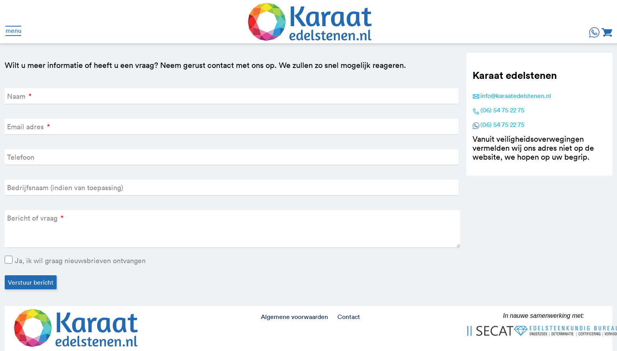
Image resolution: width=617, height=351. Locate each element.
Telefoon (20, 157)
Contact (348, 317)
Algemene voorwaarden (294, 317)
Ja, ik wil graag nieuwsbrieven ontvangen (80, 260)
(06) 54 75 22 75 (502, 110)
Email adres (28, 126)
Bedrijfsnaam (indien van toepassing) (65, 187)
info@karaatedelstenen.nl (515, 96)
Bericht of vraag (35, 218)
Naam (19, 96)
